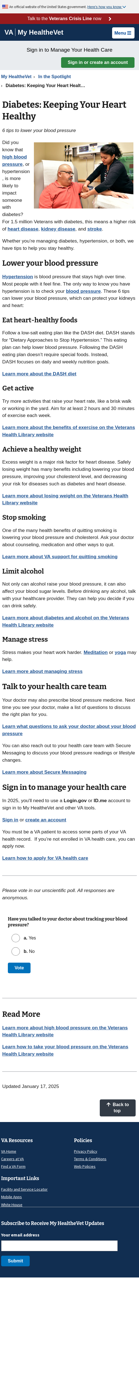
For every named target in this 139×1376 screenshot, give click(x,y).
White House (11, 1204)
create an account (45, 820)
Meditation (96, 652)
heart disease (23, 229)
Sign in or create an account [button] (98, 62)
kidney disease (58, 229)
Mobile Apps (11, 1196)
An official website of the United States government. (48, 6)
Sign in (10, 820)
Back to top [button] (117, 1107)
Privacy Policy (85, 1151)
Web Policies (85, 1166)
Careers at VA (12, 1158)
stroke (94, 229)
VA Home (8, 1151)
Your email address (20, 1235)
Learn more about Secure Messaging (44, 772)
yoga (120, 652)
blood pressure (83, 291)
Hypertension (17, 276)
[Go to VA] (9, 32)
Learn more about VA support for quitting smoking (60, 556)
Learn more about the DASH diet (39, 374)
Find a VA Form (13, 1166)
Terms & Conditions (90, 1158)
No (28, 951)
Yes (29, 938)
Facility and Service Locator (24, 1189)
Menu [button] (122, 33)
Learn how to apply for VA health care (45, 858)
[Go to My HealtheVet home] (40, 33)
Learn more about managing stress (42, 671)
